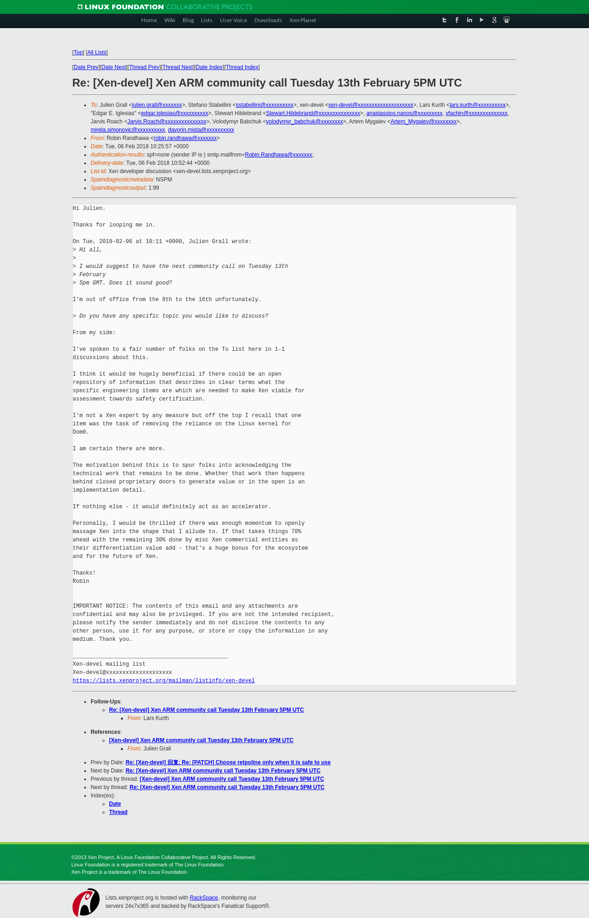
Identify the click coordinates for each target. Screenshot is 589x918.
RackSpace (204, 898)
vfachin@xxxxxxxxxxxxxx (476, 113)
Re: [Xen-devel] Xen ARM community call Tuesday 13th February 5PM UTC (206, 710)
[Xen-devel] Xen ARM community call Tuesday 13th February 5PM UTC (201, 740)
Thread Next (177, 67)
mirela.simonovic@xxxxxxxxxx (128, 130)
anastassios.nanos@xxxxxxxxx (404, 113)
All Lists (96, 52)
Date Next (113, 67)
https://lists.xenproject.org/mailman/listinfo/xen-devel (164, 681)
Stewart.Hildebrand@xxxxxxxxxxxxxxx (313, 113)
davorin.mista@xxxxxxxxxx (201, 130)
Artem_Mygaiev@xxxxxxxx (424, 121)
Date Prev (86, 67)
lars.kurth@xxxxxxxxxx (478, 105)
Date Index (209, 67)
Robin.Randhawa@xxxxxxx (278, 154)
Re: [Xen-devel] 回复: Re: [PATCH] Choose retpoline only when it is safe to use (228, 762)
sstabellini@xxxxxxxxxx (265, 105)
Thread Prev (144, 67)
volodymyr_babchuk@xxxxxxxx (304, 121)
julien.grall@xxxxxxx (157, 105)
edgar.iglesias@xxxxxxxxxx (174, 113)
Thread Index (242, 67)
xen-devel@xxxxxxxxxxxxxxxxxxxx (371, 105)
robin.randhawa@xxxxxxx (185, 138)
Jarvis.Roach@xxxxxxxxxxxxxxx (167, 121)
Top (78, 52)
